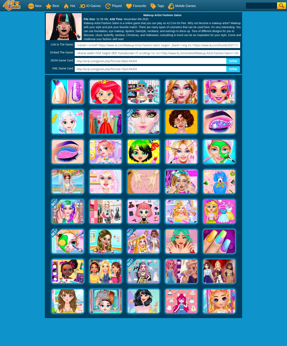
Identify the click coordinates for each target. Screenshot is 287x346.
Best (52, 6)
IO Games (90, 6)
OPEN (233, 61)
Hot (69, 6)
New (34, 6)
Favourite (136, 6)
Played (113, 6)
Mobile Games (182, 6)
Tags (157, 6)
